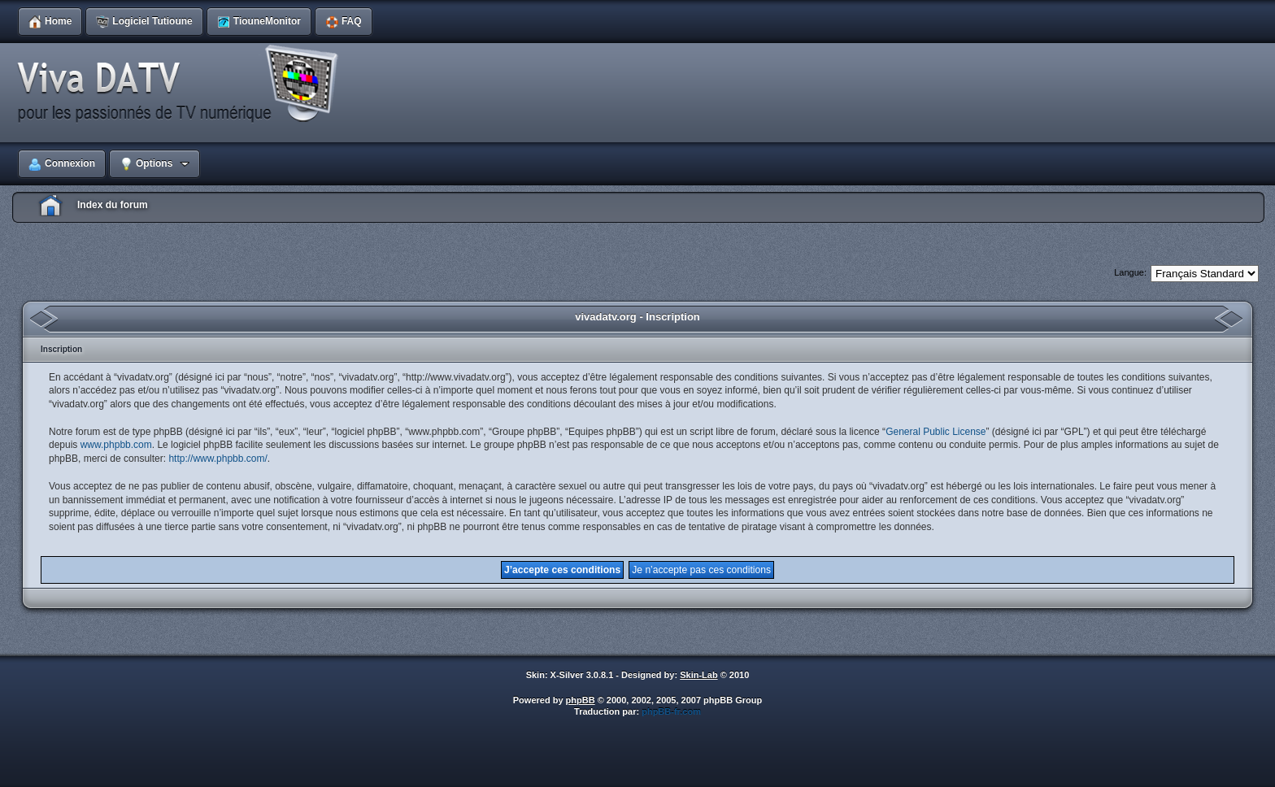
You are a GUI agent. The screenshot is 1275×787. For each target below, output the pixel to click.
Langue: (1130, 272)
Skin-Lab (698, 675)
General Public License (936, 431)
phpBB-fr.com (671, 711)
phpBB (580, 700)
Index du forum (112, 205)
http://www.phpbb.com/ (217, 458)
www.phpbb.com (116, 444)
